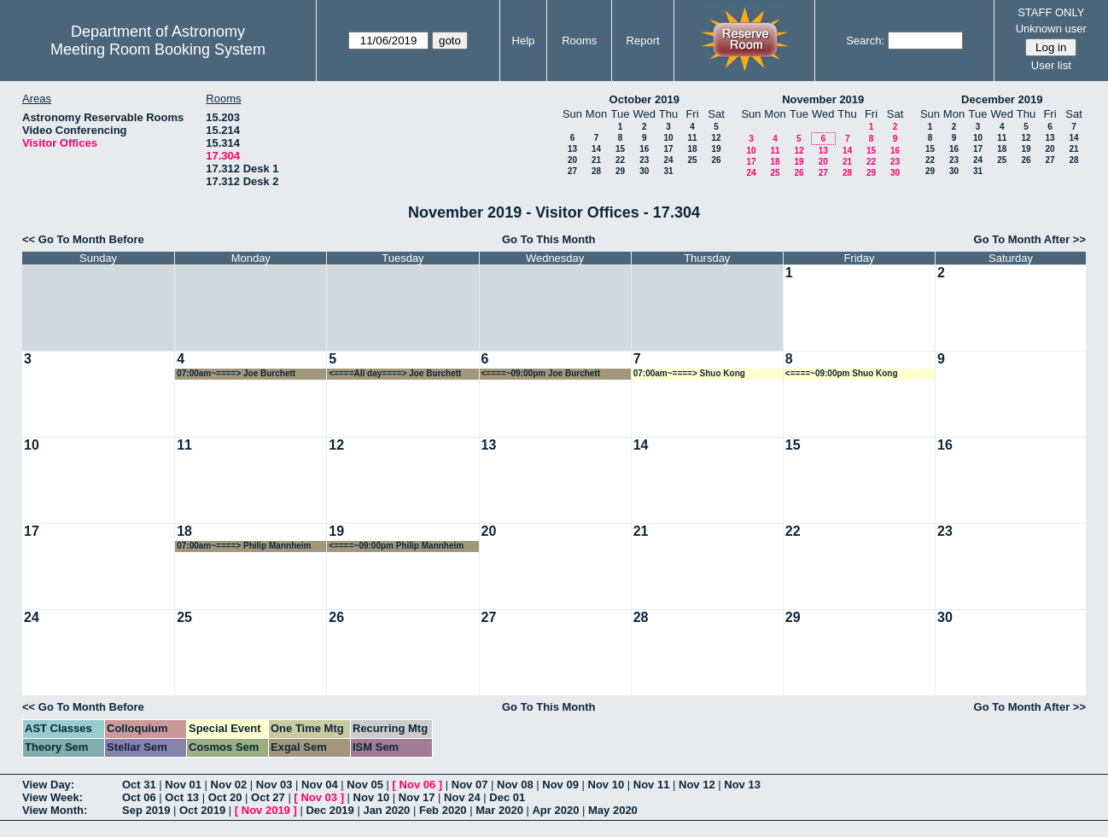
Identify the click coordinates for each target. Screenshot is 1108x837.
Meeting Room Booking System (157, 49)
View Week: (52, 797)
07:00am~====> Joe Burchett (236, 373)
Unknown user (1051, 28)
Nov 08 (515, 784)
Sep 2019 (146, 810)
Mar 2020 (499, 810)
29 (620, 171)
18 (692, 149)
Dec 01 (507, 797)
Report (643, 40)
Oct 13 (182, 797)
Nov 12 (697, 784)
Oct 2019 (202, 810)
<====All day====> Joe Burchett (395, 373)
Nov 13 (742, 784)
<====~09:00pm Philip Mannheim (396, 545)
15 (620, 149)
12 (715, 137)
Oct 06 (139, 797)
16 (644, 149)
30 (644, 171)
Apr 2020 (555, 810)
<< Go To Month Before (83, 239)
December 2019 (1001, 99)
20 (572, 160)
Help (523, 40)
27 (572, 171)
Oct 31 (139, 784)
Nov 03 (274, 784)
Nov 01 (183, 784)
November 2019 (823, 99)
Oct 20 (225, 797)
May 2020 (613, 810)
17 (668, 149)
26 (715, 160)
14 (596, 149)
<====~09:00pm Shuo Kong (841, 373)
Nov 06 (417, 784)
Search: (865, 40)
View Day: (48, 784)
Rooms (579, 40)
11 (692, 137)
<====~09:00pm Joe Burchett (541, 373)
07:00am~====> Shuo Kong (689, 373)
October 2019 (644, 99)
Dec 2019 (329, 810)
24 (668, 160)
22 (620, 160)
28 (596, 171)
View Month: (54, 810)
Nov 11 (651, 784)
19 (715, 149)
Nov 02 (229, 784)
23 (644, 160)
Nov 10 (606, 784)
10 (668, 137)
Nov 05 (365, 784)
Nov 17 (417, 797)
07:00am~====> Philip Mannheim (244, 545)
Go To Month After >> (1030, 239)
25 (692, 160)
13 (572, 149)
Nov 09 (560, 784)
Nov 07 (470, 784)
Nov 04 (319, 784)
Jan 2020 (386, 810)
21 (596, 160)
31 (668, 171)
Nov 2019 (266, 810)
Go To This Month (549, 239)
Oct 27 (268, 797)
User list (1051, 65)
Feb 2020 (443, 810)
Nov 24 (462, 797)
